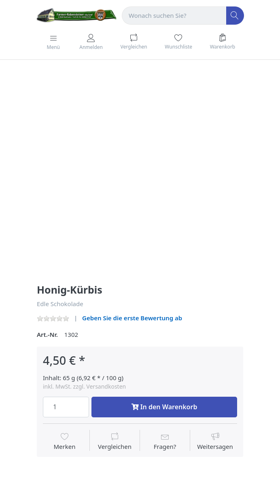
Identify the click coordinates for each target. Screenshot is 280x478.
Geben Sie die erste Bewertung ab (132, 318)
